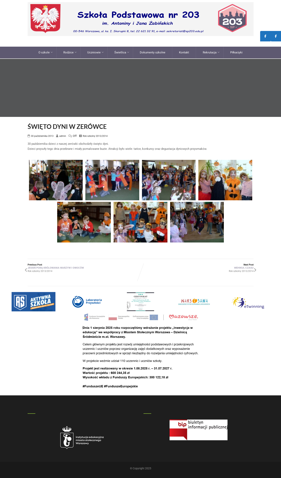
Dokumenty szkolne (152, 52)
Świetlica (121, 52)
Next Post (197, 266)
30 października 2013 (42, 135)
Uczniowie (95, 52)
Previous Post (84, 266)
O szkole (45, 52)
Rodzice (70, 52)
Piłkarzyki (236, 52)
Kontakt (184, 52)
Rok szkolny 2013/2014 (95, 135)
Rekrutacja (211, 52)
